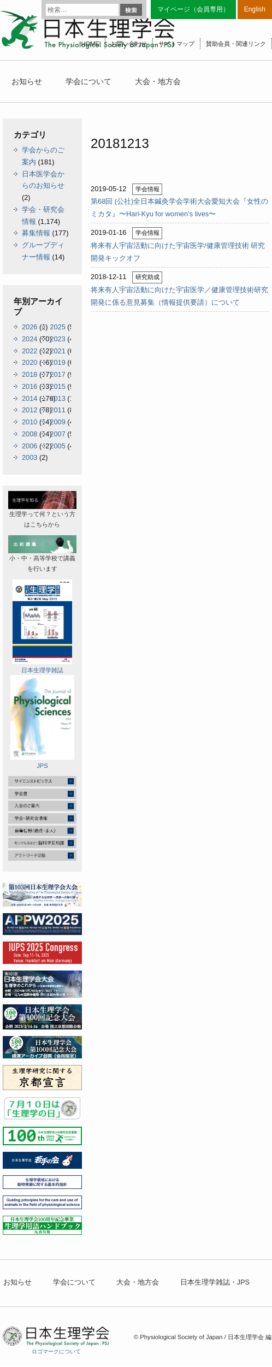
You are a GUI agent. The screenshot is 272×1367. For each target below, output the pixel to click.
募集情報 (36, 233)
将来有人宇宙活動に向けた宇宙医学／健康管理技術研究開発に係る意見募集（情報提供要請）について (179, 296)
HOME (90, 43)
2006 (29, 446)
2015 (57, 386)
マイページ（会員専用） (193, 9)
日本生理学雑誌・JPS (215, 1282)
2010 (29, 422)
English (254, 9)
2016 (29, 386)
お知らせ (26, 81)
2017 (57, 374)
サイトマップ (176, 43)
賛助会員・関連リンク (236, 43)
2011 (57, 410)
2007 (57, 434)
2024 (29, 339)
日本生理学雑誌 (43, 626)
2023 (57, 339)
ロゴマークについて (56, 1351)
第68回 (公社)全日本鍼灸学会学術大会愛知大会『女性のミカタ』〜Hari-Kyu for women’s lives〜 (179, 207)
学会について (88, 81)
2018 (29, 374)
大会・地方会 (158, 81)
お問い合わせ (129, 43)
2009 (57, 422)
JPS (42, 722)
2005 (57, 446)
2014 (29, 398)
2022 (29, 351)
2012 (29, 410)
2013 (57, 398)
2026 (29, 327)
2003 (29, 457)
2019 (57, 362)
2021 (57, 351)
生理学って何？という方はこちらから (42, 509)
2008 (29, 434)
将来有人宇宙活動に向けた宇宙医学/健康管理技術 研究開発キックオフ (178, 251)
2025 (57, 327)
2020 (29, 362)
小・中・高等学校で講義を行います (42, 553)
